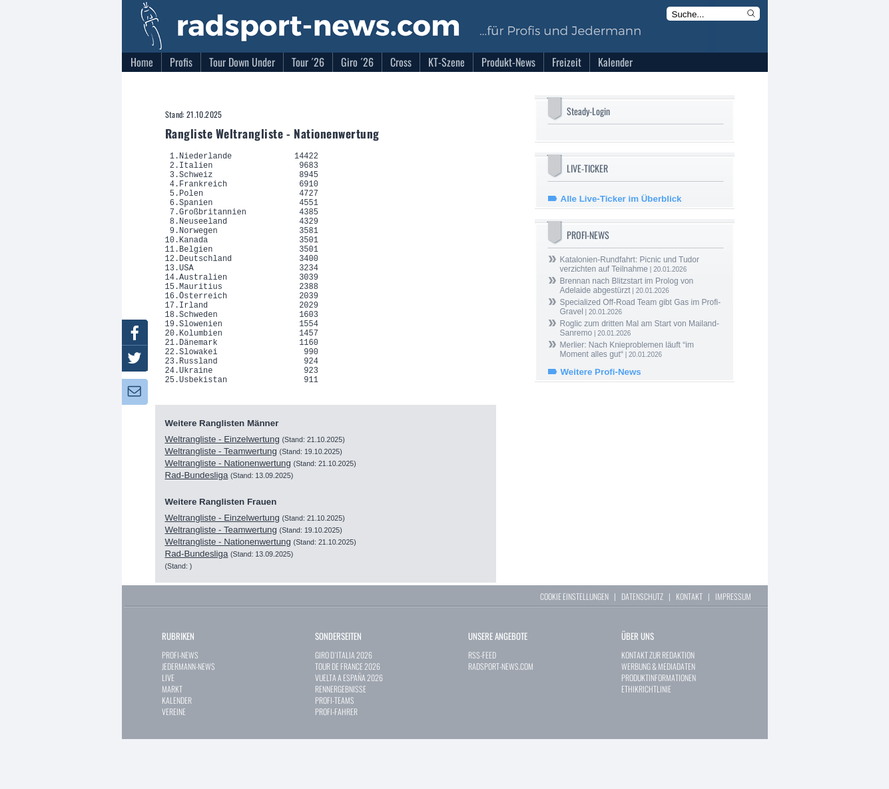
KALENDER (177, 750)
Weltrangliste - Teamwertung (221, 501)
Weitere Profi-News (601, 372)
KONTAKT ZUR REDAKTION (658, 704)
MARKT (172, 738)
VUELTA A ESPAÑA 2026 (349, 727)
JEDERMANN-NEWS (188, 716)
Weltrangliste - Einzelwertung (222, 489)
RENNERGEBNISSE (340, 738)
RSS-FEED (482, 704)
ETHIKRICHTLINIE (646, 738)
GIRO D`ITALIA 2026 (343, 704)
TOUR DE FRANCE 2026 (347, 716)
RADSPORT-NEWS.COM (500, 716)
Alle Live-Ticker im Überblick (621, 199)
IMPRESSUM (733, 646)
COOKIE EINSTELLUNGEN (574, 646)
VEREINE (174, 761)
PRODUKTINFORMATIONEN (658, 727)
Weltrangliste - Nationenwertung (228, 513)
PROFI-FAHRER (336, 761)
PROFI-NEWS (180, 704)
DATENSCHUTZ (642, 646)
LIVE (168, 727)
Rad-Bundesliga (196, 525)
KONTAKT (689, 646)
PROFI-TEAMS (334, 750)
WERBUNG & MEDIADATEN (658, 716)
